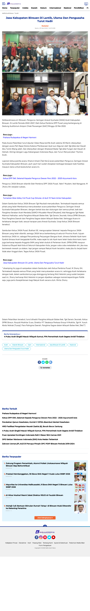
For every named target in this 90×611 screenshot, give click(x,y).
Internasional (55, 8)
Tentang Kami (48, 543)
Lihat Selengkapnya (45, 518)
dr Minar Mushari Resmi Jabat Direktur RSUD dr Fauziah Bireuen (34, 495)
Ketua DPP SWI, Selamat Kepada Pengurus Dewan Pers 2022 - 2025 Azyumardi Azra (40, 178)
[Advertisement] (45, 298)
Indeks (25, 8)
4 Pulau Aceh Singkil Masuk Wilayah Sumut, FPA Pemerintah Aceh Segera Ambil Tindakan (44, 337)
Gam (29, 345)
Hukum (43, 8)
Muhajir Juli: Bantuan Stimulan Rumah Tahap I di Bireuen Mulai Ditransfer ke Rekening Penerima (38, 507)
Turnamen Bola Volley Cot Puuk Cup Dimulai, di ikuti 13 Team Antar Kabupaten (37, 198)
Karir (29, 543)
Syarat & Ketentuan (61, 543)
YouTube (55, 538)
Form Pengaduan (45, 545)
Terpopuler (15, 8)
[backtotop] (45, 527)
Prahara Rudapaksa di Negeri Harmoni (19, 137)
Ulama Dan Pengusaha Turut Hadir (16, 349)
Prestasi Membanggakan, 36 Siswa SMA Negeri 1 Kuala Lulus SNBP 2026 (38, 474)
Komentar (45, 367)
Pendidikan (79, 8)
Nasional (67, 8)
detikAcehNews (7, 13)
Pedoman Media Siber (77, 543)
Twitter (50, 538)
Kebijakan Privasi (11, 543)
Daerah (34, 8)
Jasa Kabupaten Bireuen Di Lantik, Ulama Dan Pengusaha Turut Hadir (33, 263)
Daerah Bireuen (17, 345)
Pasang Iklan (36, 543)
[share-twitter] (43, 362)
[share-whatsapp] (47, 362)
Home (4, 8)
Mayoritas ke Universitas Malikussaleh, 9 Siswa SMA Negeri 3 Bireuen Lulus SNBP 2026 (39, 485)
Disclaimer (22, 543)
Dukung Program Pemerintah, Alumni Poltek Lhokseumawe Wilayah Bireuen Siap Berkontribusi (37, 464)
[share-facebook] (39, 362)
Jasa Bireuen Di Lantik (57, 345)
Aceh (6, 345)
